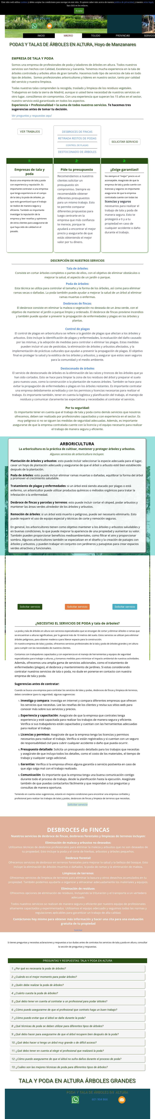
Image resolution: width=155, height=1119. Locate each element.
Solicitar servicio (86, 19)
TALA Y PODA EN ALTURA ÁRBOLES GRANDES (77, 1080)
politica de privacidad (124, 2)
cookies (24, 2)
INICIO (41, 35)
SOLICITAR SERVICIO (125, 141)
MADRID (68, 35)
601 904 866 (42, 18)
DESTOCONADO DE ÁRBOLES (77, 152)
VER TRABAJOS (30, 131)
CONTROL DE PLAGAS (77, 145)
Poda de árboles (77, 284)
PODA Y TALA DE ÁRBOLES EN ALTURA (97, 1092)
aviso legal (148, 2)
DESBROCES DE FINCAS (77, 131)
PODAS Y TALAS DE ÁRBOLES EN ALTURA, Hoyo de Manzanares (72, 44)
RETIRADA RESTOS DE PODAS (77, 138)
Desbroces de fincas (77, 303)
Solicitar (78, 930)
